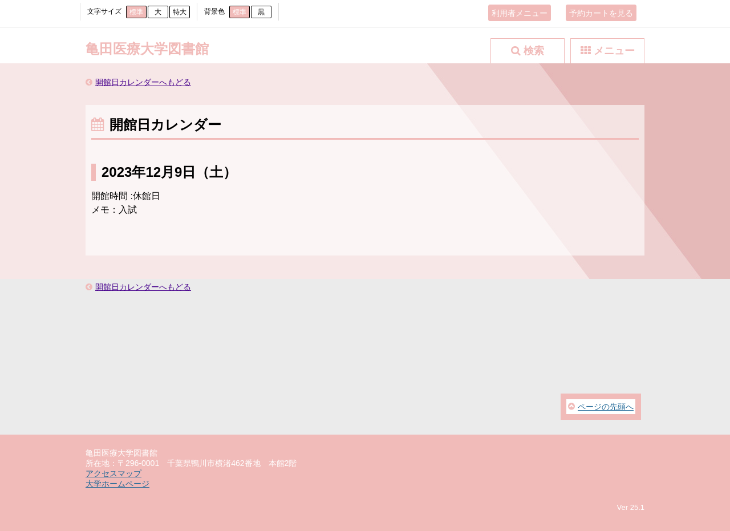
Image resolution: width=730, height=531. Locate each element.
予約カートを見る (601, 13)
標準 (136, 12)
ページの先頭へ (606, 406)
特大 (179, 12)
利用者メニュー (520, 13)
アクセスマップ (113, 473)
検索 (534, 50)
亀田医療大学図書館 (147, 48)
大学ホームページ (117, 483)
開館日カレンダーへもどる (143, 82)
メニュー (614, 50)
